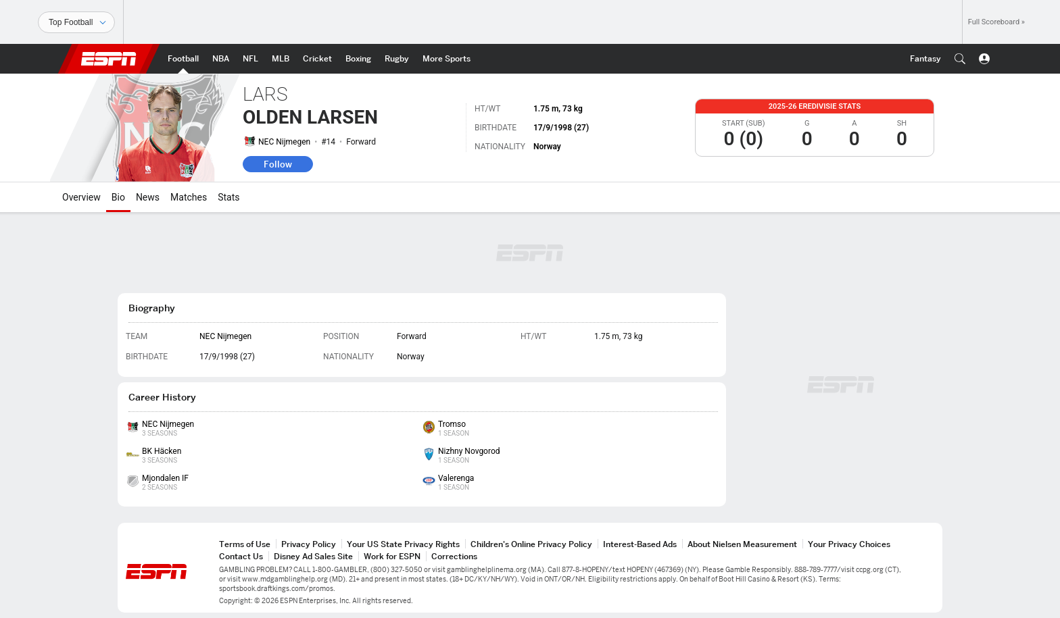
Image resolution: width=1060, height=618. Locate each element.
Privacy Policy (308, 544)
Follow (278, 164)
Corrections (454, 556)
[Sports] (76, 22)
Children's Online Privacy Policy (531, 544)
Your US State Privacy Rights (403, 544)
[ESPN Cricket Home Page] (317, 59)
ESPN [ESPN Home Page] (109, 59)
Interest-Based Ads (640, 544)
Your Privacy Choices (849, 544)
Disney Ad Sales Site (313, 556)
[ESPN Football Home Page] (183, 59)
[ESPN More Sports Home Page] (447, 59)
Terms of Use (244, 544)
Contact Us (241, 556)
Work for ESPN (392, 556)
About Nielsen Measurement (742, 544)
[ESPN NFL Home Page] (250, 59)
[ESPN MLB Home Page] (280, 59)
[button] (960, 58)
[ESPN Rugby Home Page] (397, 59)
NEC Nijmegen (284, 142)
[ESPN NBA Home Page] (220, 59)
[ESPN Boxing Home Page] (358, 59)
